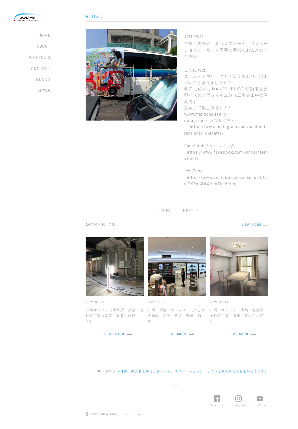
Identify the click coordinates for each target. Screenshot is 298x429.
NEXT (188, 211)
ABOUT (44, 46)
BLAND (43, 79)
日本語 (44, 90)
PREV (166, 211)
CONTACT (41, 68)
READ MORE (114, 334)
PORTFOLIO (39, 57)
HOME (44, 35)
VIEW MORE (251, 224)
